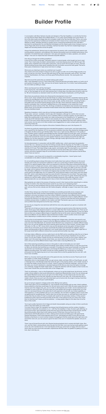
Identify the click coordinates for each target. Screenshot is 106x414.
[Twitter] (94, 5)
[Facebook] (91, 5)
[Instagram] (98, 5)
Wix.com (66, 410)
